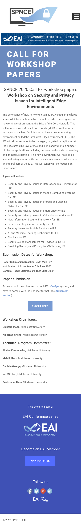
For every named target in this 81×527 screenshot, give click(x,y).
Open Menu (76, 16)
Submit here (40, 306)
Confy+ (54, 286)
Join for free (40, 460)
